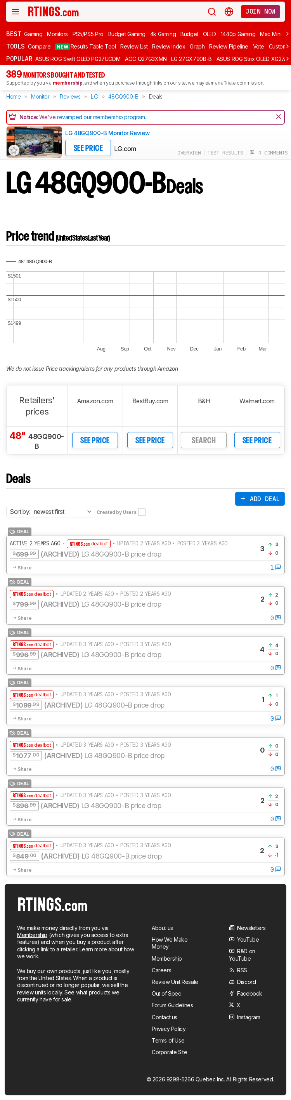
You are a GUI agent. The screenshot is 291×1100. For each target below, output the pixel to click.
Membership (32, 935)
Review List (133, 46)
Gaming (33, 34)
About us (162, 928)
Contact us (164, 1017)
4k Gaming (163, 34)
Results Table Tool (85, 46)
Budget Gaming (127, 34)
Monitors (57, 34)
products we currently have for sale (68, 996)
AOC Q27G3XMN (146, 59)
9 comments (268, 152)
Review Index (168, 46)
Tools (15, 46)
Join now (260, 11)
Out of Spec (166, 993)
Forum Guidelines (172, 1005)
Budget (189, 34)
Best (13, 34)
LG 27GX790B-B (191, 59)
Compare (39, 46)
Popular (19, 58)
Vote (259, 46)
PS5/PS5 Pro (88, 34)
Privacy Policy (168, 1028)
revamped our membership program (101, 117)
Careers (161, 970)
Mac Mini (270, 34)
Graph (197, 46)
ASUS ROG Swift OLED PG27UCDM (77, 59)
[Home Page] (54, 11)
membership (68, 83)
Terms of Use (168, 1040)
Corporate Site (169, 1052)
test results (225, 152)
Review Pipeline (228, 46)
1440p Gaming (238, 34)
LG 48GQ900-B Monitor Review (107, 133)
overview (189, 152)
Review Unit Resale (175, 982)
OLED (210, 34)
